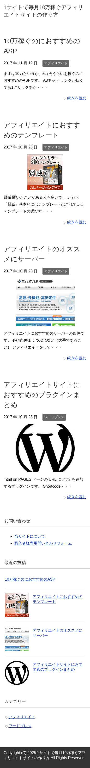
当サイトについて (29, 536)
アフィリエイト (56, 63)
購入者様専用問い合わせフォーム (43, 543)
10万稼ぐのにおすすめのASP (30, 579)
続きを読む (76, 98)
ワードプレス (54, 417)
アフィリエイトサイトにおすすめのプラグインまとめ (42, 395)
